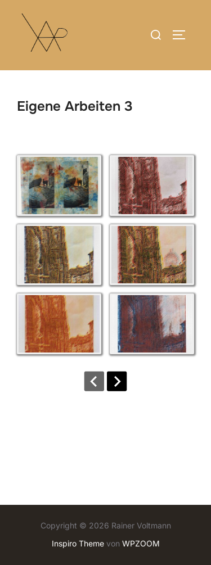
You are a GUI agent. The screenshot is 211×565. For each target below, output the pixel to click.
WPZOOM (141, 543)
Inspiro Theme (78, 543)
